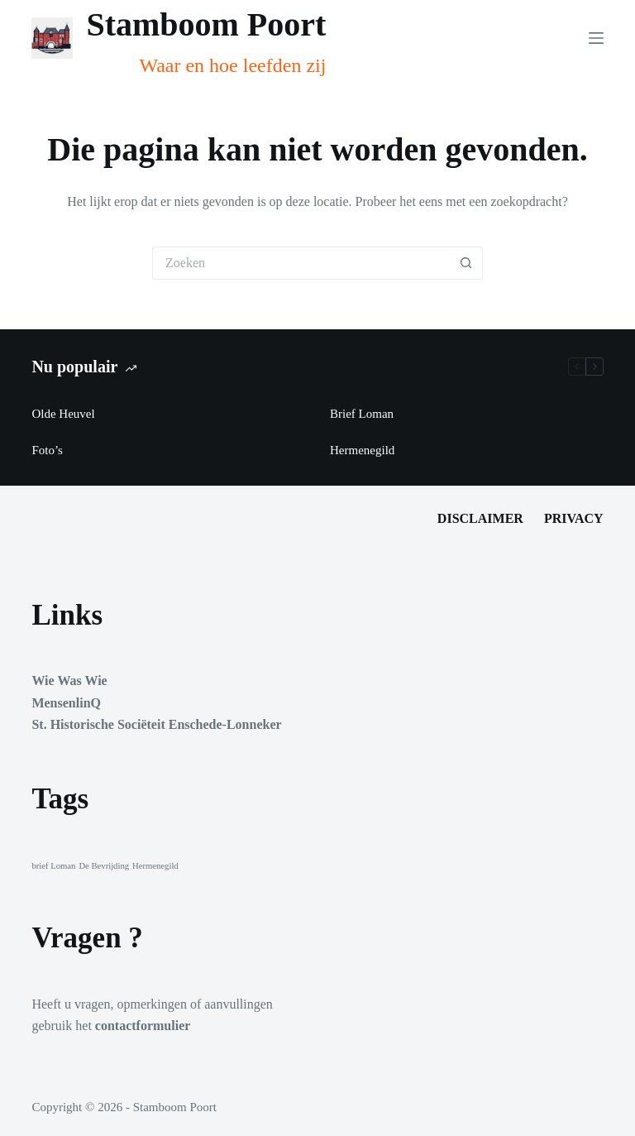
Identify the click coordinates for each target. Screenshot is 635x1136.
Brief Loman (362, 413)
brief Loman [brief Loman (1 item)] (53, 865)
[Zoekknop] (466, 263)
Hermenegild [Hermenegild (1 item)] (155, 865)
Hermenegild (362, 450)
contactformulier (143, 1026)
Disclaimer (480, 518)
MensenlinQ (66, 703)
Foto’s (47, 450)
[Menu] (596, 38)
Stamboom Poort (206, 24)
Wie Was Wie (69, 680)
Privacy (574, 518)
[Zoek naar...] (301, 263)
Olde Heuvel (62, 413)
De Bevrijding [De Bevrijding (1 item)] (104, 865)
